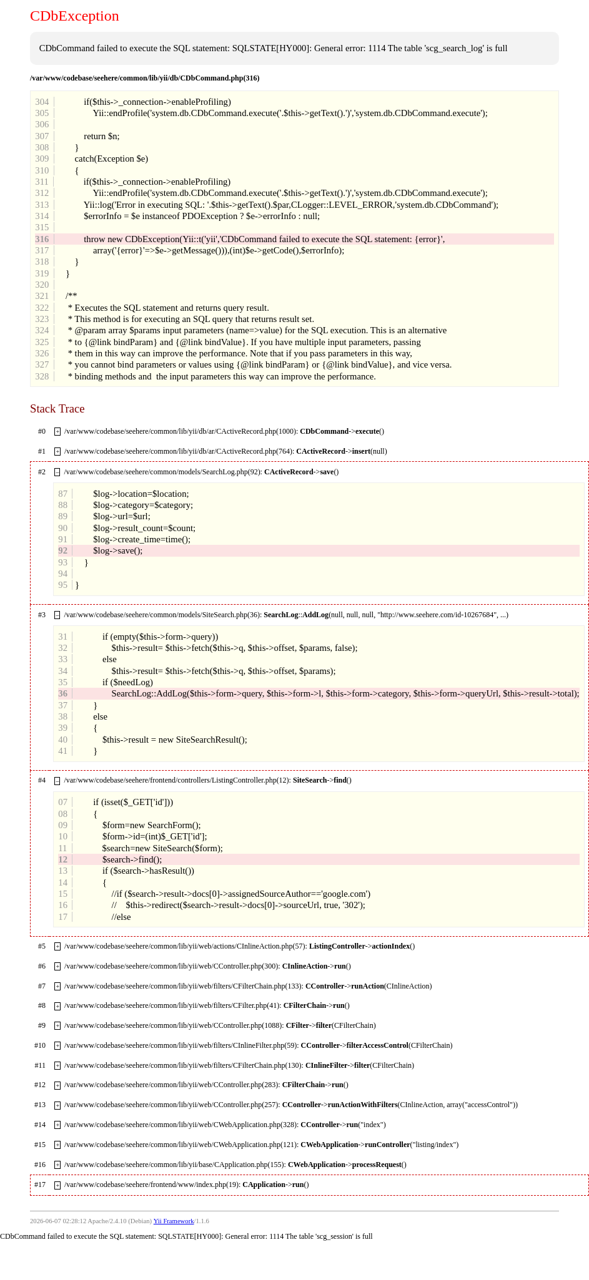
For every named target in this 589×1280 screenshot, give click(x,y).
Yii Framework (174, 1221)
